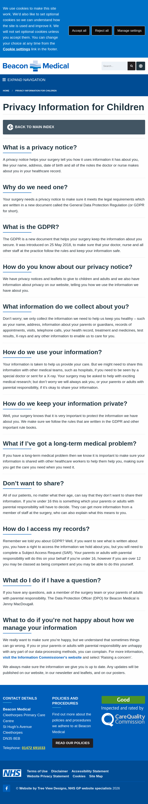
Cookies (79, 776)
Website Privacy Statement (48, 776)
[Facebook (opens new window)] (6, 788)
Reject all (101, 30)
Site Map (96, 776)
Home (6, 91)
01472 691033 (33, 748)
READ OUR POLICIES (73, 743)
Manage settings (129, 30)
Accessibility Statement (90, 771)
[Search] (115, 66)
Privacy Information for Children (36, 91)
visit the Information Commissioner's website (42, 657)
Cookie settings (16, 49)
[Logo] (36, 66)
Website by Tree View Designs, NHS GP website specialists (65, 788)
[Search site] (131, 66)
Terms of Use (37, 771)
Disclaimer (59, 771)
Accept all (79, 30)
